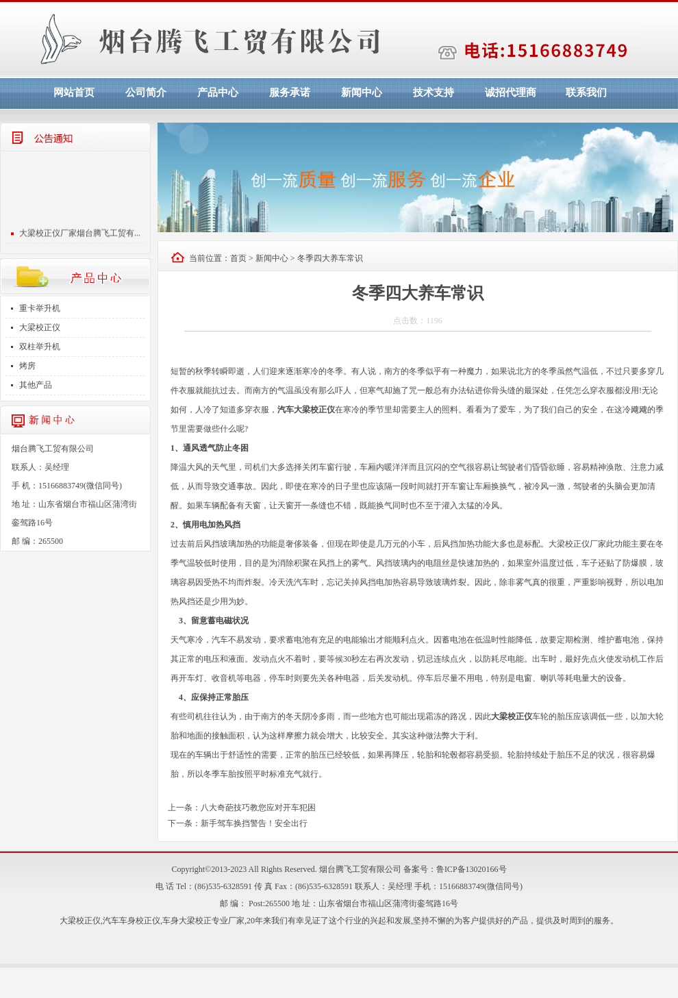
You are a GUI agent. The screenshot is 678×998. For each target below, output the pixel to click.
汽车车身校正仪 (131, 920)
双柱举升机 (39, 346)
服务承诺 (289, 92)
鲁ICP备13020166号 (471, 869)
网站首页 (74, 92)
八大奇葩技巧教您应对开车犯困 (258, 807)
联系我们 (586, 92)
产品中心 (217, 92)
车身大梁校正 (187, 920)
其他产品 (35, 385)
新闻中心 (361, 92)
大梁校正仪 (39, 327)
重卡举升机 (39, 308)
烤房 (27, 366)
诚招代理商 (510, 92)
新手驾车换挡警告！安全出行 (254, 823)
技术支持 (433, 92)
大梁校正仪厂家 (577, 544)
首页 (238, 258)
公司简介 (145, 92)
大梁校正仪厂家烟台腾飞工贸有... (79, 237)
